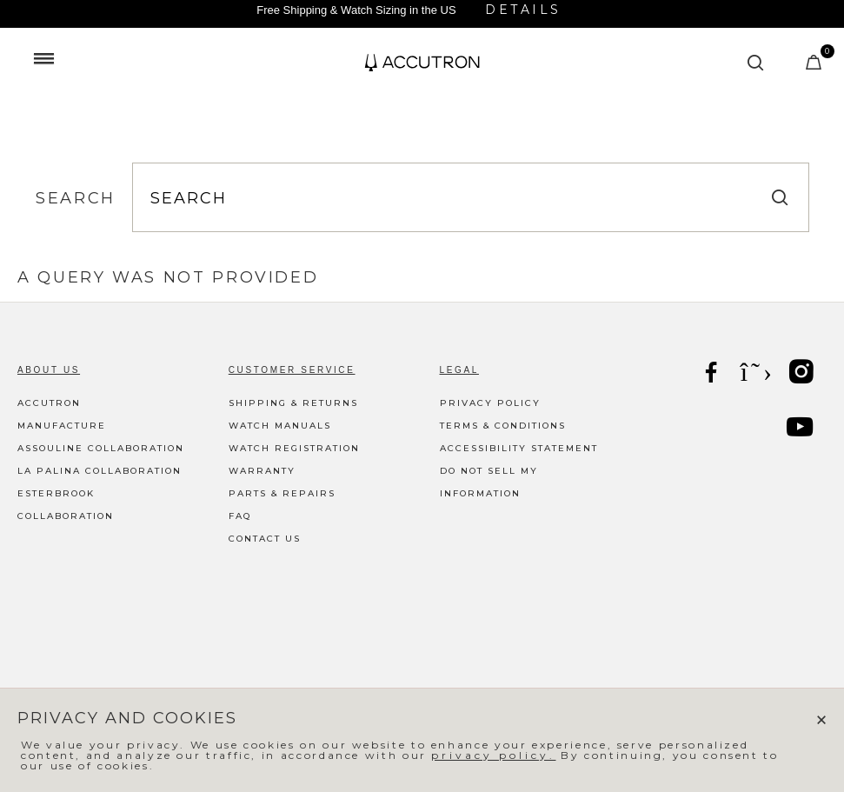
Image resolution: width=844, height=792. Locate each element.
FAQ (240, 516)
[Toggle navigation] (43, 58)
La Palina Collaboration (99, 470)
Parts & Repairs (282, 493)
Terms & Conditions (503, 425)
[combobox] (470, 198)
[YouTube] (801, 429)
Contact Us (265, 538)
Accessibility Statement (519, 448)
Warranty (262, 470)
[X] (758, 372)
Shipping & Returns (293, 403)
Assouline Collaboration (100, 448)
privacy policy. (493, 755)
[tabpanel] (422, 277)
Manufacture (61, 425)
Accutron (49, 403)
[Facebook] (713, 374)
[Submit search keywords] (756, 62)
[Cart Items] (815, 66)
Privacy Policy (490, 403)
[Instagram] (803, 374)
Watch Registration (294, 448)
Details (523, 9)
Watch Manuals (280, 425)
